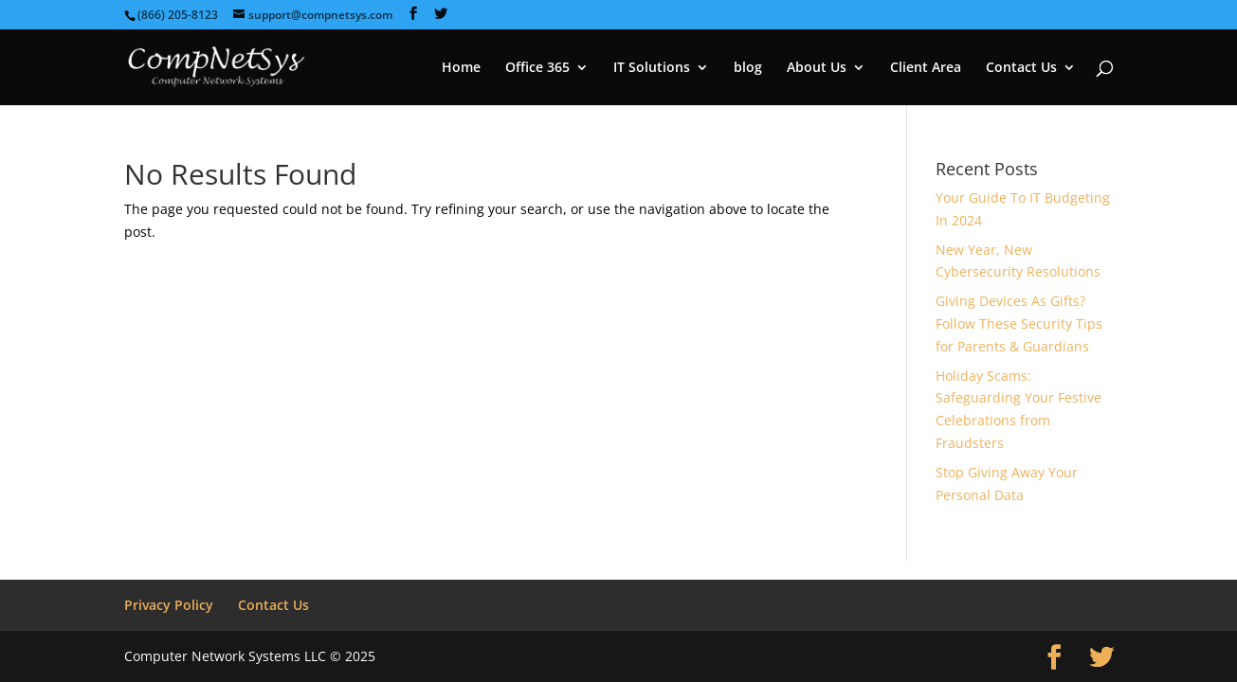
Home (461, 68)
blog (748, 68)
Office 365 (537, 68)
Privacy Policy (168, 605)
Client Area (925, 68)
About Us (816, 68)
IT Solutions (651, 68)
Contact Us (1021, 68)
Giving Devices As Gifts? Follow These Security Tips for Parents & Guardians (1019, 323)
